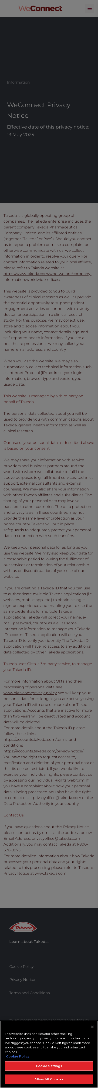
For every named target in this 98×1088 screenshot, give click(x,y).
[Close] (92, 1027)
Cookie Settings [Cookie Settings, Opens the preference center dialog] (49, 1066)
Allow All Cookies (48, 1079)
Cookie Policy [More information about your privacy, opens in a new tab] (17, 1056)
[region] (49, 1054)
